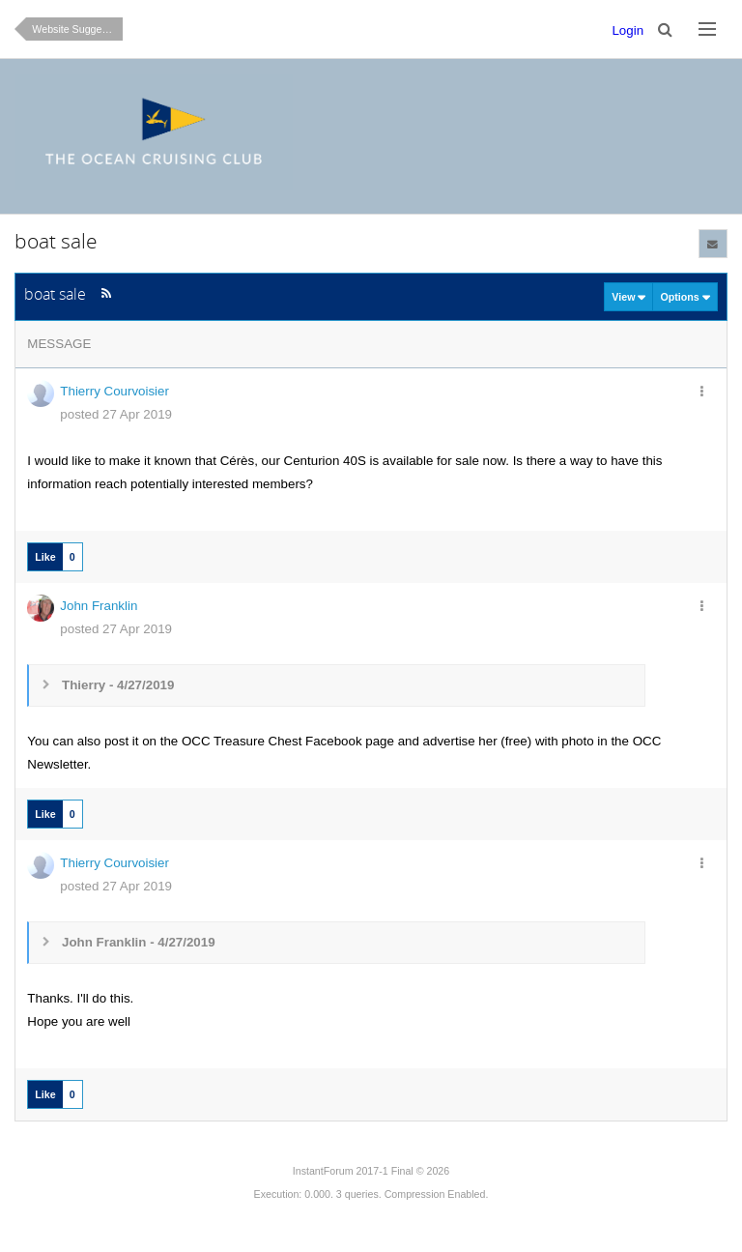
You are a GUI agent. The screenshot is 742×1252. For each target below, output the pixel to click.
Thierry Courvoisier (114, 391)
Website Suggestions (77, 29)
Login (627, 30)
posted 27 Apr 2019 (116, 414)
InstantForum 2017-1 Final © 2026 (371, 1171)
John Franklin (98, 605)
